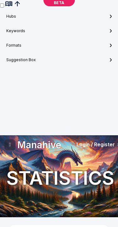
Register (104, 145)
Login (83, 145)
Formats (13, 45)
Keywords (15, 30)
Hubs (11, 16)
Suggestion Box (21, 59)
